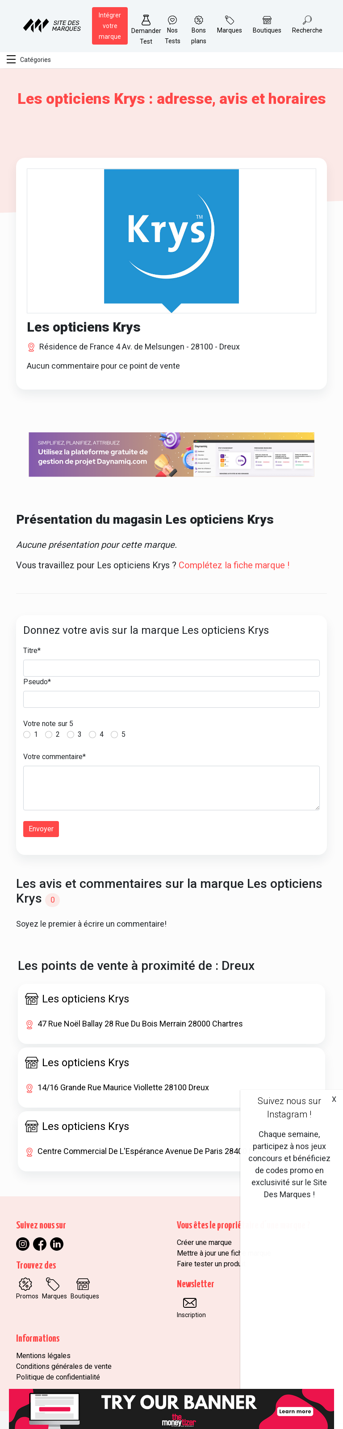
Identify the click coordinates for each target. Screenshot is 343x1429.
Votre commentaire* (54, 756)
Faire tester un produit (211, 1264)
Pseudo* (37, 682)
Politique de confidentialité (58, 1377)
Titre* (32, 650)
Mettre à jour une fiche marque (224, 1253)
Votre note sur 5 (48, 723)
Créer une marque (204, 1242)
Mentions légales (43, 1355)
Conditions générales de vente (64, 1366)
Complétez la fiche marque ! (234, 565)
